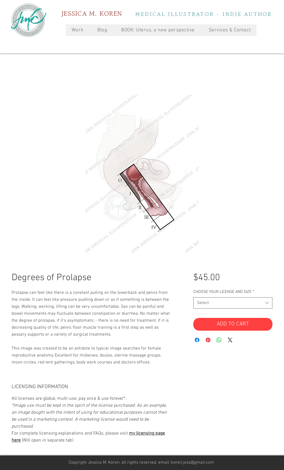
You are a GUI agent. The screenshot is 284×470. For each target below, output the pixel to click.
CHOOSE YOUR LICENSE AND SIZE (223, 291)
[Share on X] (230, 339)
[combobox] (232, 303)
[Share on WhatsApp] (219, 339)
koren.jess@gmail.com (192, 462)
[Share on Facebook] (197, 339)
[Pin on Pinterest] (208, 339)
